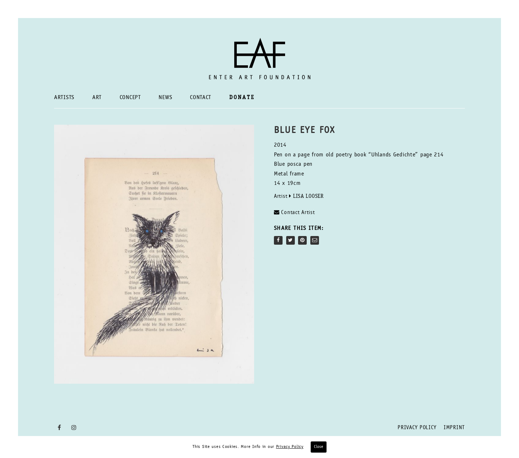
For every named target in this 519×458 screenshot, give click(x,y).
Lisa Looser (308, 196)
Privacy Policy (417, 428)
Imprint (454, 428)
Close (318, 447)
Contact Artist (294, 212)
